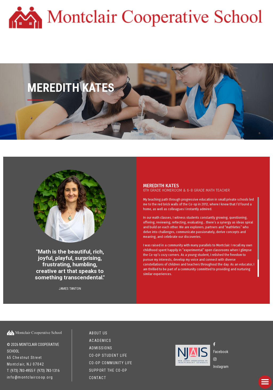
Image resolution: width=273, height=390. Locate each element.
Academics (100, 340)
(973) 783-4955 (21, 370)
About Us (98, 333)
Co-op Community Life (111, 363)
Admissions (101, 348)
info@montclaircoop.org (30, 377)
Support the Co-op (108, 370)
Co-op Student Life (108, 355)
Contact (97, 378)
